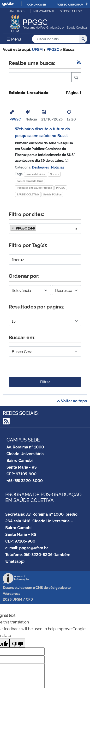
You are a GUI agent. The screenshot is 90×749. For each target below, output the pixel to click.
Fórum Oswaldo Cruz (30, 181)
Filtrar (45, 381)
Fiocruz (54, 174)
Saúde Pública (52, 194)
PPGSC (15, 119)
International (44, 11)
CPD (29, 599)
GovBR (8, 4)
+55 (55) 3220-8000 (24, 480)
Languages (16, 11)
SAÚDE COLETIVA (28, 194)
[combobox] (45, 228)
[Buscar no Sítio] (56, 39)
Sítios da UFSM (71, 11)
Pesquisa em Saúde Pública (34, 187)
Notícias (57, 167)
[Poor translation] (17, 643)
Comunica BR (36, 4)
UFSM (17, 599)
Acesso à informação (72, 4)
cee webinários (35, 174)
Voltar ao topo (72, 400)
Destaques (41, 167)
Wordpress (11, 593)
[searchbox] (38, 228)
